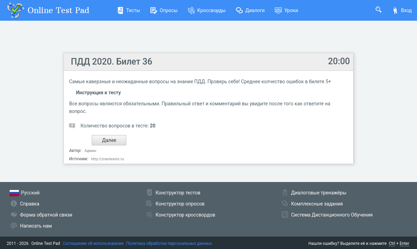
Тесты (128, 10)
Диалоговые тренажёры (318, 192)
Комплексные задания (317, 204)
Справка (29, 204)
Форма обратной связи (46, 215)
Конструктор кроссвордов (185, 215)
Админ (90, 151)
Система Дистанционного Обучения (332, 215)
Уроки (286, 10)
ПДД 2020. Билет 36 (111, 62)
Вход (402, 10)
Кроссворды (207, 10)
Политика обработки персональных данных (169, 243)
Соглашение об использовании (93, 243)
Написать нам (36, 226)
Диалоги (250, 10)
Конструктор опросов (180, 204)
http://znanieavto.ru (107, 159)
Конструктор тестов (178, 192)
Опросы (164, 10)
